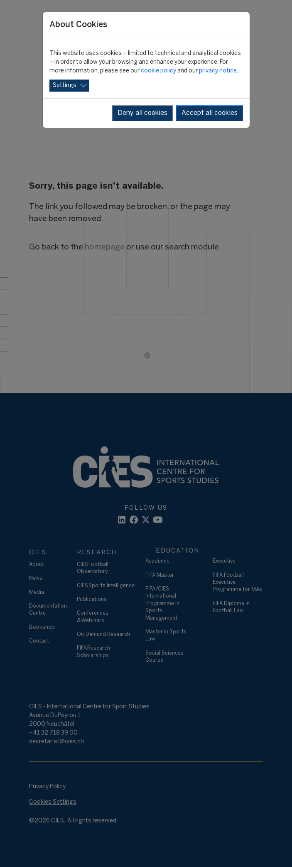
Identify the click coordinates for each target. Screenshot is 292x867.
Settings (64, 85)
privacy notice (218, 71)
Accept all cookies (210, 113)
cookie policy (158, 71)
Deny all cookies (142, 113)
